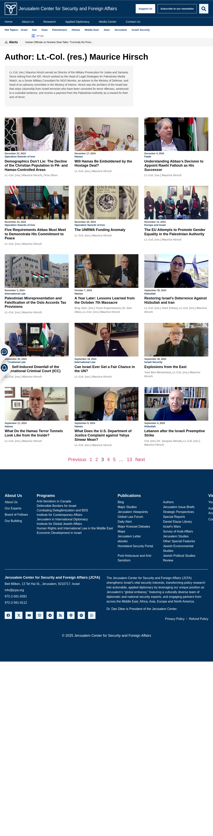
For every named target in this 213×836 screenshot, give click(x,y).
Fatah (147, 156)
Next (140, 458)
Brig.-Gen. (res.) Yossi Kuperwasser (98, 307)
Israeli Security (153, 361)
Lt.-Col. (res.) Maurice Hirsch (23, 175)
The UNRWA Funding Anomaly (100, 230)
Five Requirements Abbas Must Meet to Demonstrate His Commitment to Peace (35, 234)
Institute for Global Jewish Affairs (59, 522)
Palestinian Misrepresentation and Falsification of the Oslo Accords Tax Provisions (35, 302)
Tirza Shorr (50, 175)
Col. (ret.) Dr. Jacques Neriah (163, 440)
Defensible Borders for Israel (56, 504)
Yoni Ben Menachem (157, 371)
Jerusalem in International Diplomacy (62, 518)
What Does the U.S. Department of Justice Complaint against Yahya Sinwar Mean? (103, 434)
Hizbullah (150, 293)
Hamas (79, 156)
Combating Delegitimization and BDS (62, 509)
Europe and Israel (155, 224)
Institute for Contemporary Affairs (59, 513)
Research (49, 21)
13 (129, 458)
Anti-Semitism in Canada (54, 500)
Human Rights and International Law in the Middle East (75, 527)
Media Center (107, 21)
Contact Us (133, 21)
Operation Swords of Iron (20, 156)
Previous (77, 458)
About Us (28, 21)
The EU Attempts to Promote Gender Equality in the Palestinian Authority (174, 232)
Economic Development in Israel (59, 531)
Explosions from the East (165, 366)
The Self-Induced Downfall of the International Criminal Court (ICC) (33, 368)
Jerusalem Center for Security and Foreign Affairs (68, 8)
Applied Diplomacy (77, 21)
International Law (15, 293)
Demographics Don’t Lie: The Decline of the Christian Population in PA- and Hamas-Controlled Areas (36, 165)
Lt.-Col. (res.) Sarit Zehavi (160, 307)
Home (8, 21)
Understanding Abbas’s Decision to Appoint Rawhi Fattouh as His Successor (173, 165)
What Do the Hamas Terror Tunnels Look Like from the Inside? (34, 432)
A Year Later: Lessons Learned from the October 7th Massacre (105, 300)
